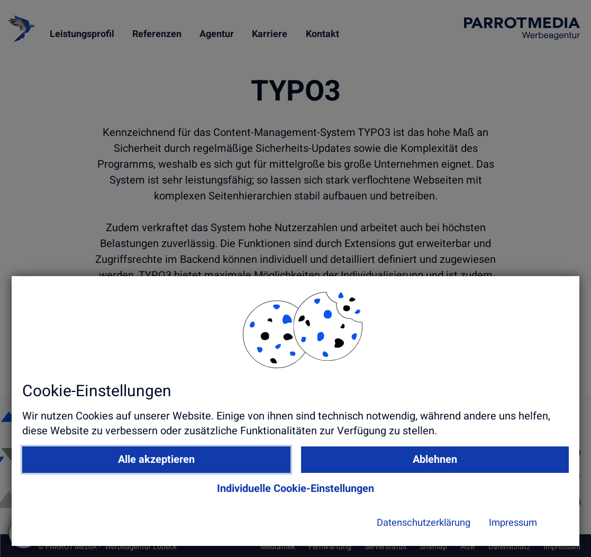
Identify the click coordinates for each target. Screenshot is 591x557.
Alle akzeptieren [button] (249, 470)
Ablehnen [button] (414, 470)
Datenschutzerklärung (336, 533)
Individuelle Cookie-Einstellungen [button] (331, 499)
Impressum (433, 533)
